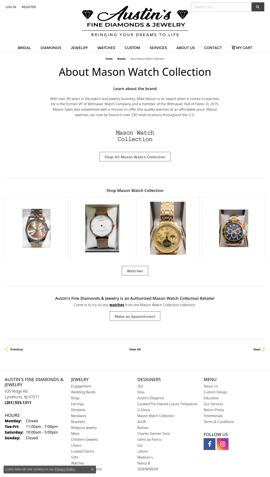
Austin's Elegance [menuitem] (150, 355)
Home (109, 58)
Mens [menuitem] (75, 391)
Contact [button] (213, 47)
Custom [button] (132, 47)
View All (135, 307)
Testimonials (213, 373)
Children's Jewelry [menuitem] (84, 397)
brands (121, 58)
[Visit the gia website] (123, 448)
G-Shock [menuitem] (143, 367)
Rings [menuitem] (75, 355)
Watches (135, 228)
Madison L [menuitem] (145, 415)
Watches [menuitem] (77, 420)
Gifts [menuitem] (74, 415)
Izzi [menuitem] (139, 403)
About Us (211, 343)
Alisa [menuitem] (141, 349)
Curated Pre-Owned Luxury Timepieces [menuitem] (167, 361)
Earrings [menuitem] (77, 361)
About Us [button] (185, 47)
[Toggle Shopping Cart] (242, 47)
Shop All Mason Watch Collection (135, 156)
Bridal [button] (24, 47)
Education (211, 355)
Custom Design (215, 349)
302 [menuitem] (140, 343)
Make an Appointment (135, 273)
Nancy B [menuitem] (143, 420)
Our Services (213, 361)
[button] (10, 6)
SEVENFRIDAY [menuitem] (148, 426)
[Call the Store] (18, 360)
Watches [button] (106, 47)
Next (257, 307)
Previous (16, 307)
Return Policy (214, 367)
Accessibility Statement (175, 465)
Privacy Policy (111, 465)
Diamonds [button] (51, 47)
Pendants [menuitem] (78, 367)
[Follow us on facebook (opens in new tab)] (209, 402)
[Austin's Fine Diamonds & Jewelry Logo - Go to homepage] (135, 22)
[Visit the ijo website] (147, 448)
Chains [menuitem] (76, 403)
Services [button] (158, 47)
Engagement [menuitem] (81, 343)
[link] (28, 6)
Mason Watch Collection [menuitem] (155, 373)
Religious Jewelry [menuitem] (84, 385)
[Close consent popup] (92, 469)
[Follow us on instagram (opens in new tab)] (223, 402)
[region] (135, 206)
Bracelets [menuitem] (78, 379)
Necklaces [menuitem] (79, 373)
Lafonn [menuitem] (142, 409)
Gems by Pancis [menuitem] (149, 397)
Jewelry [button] (79, 47)
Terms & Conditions (219, 379)
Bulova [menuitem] (142, 385)
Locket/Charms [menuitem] (82, 409)
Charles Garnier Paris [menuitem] (153, 391)
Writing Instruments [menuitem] (86, 426)
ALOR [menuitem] (141, 379)
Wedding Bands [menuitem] (83, 349)
